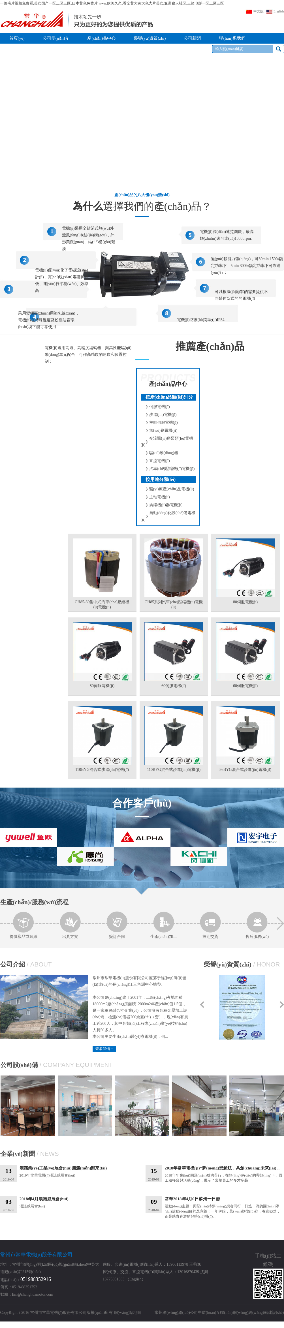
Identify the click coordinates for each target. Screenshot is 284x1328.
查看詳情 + (104, 1049)
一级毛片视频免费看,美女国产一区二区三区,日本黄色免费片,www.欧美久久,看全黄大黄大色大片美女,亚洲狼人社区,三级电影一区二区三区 (112, 3)
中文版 (254, 11)
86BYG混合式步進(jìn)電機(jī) (245, 769)
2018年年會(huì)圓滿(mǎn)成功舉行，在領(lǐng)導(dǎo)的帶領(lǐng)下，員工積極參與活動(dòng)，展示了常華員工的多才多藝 (224, 1173)
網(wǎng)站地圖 (127, 1312)
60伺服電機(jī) (173, 686)
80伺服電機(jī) (245, 602)
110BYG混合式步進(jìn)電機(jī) (102, 769)
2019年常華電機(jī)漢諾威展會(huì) (79, 1171)
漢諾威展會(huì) (79, 1202)
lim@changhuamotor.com (32, 1294)
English (275, 11)
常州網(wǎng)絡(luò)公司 (176, 1312)
